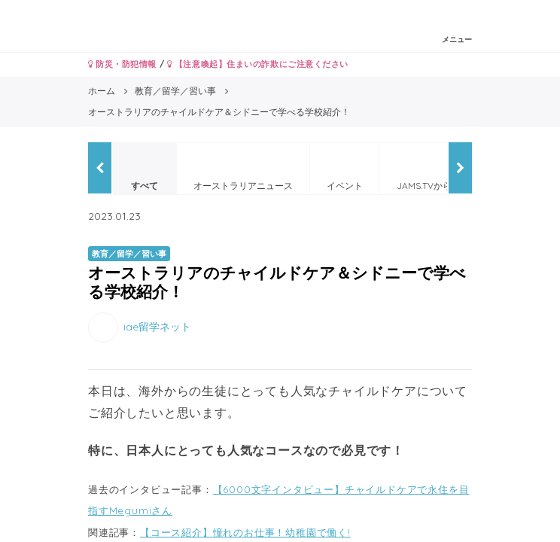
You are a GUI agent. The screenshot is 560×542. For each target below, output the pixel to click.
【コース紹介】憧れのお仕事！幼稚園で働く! (245, 532)
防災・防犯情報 (122, 64)
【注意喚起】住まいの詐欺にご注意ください (257, 64)
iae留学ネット (157, 326)
